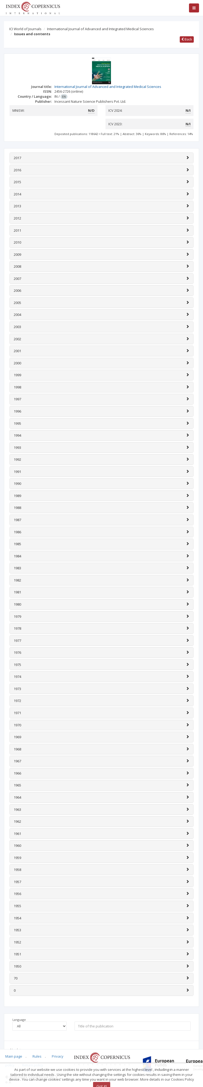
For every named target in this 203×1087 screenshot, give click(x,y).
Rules (37, 1056)
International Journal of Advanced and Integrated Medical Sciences (100, 28)
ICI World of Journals (25, 28)
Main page (13, 1056)
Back (186, 39)
